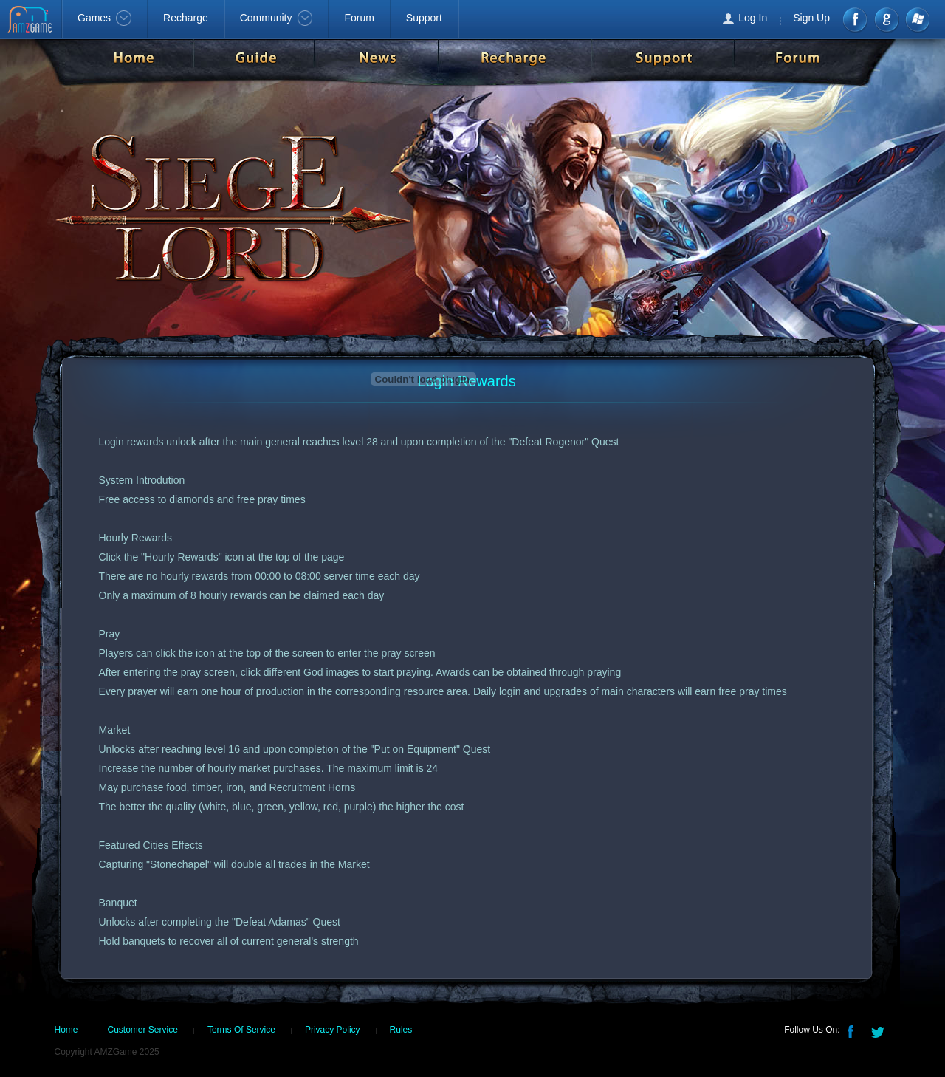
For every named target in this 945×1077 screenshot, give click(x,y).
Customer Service (143, 1030)
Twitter (879, 1030)
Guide (253, 57)
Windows (916, 20)
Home (133, 57)
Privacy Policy (332, 1030)
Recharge (185, 18)
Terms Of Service (241, 1030)
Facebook (856, 20)
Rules (401, 1030)
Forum (359, 18)
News (376, 57)
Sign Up (811, 18)
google (886, 20)
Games (104, 17)
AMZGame (31, 21)
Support (424, 18)
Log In (752, 18)
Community (276, 17)
